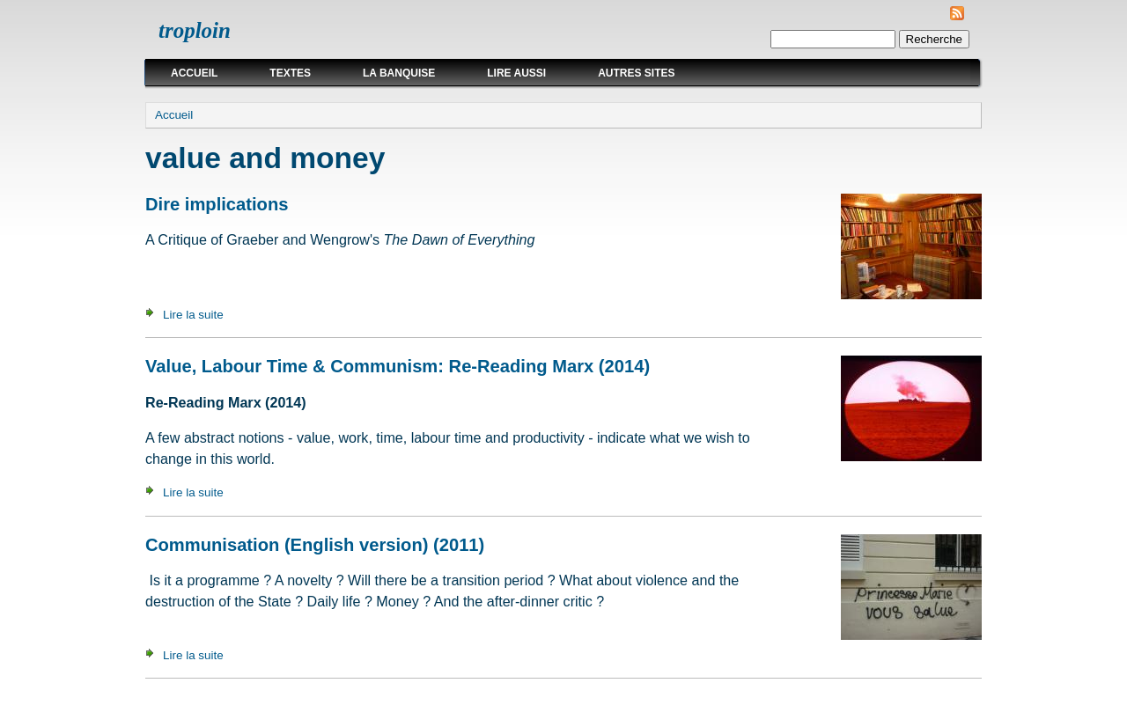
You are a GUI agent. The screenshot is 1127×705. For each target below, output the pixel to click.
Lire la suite (193, 314)
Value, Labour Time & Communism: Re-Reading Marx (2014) (397, 366)
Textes (290, 73)
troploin (194, 30)
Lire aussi (516, 73)
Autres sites (636, 73)
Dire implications (216, 204)
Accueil (194, 73)
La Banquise (399, 73)
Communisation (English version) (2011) (314, 544)
